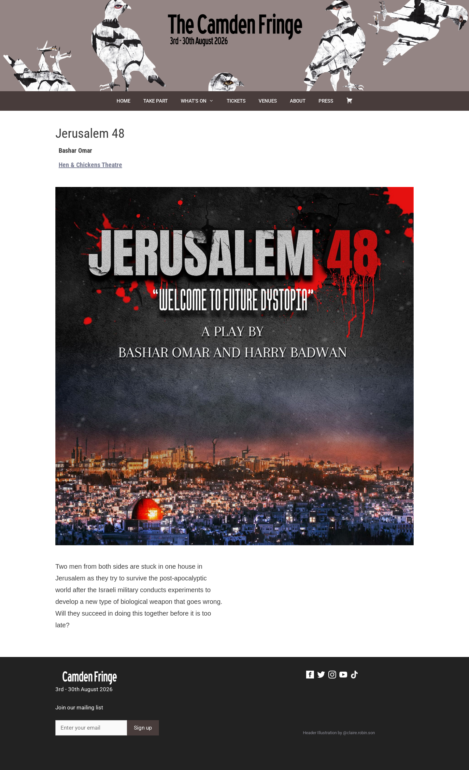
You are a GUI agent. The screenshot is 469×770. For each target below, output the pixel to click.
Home (123, 101)
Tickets (236, 101)
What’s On (200, 101)
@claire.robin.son (359, 732)
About (298, 101)
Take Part (155, 101)
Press (326, 101)
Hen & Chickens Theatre (90, 165)
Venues (268, 101)
